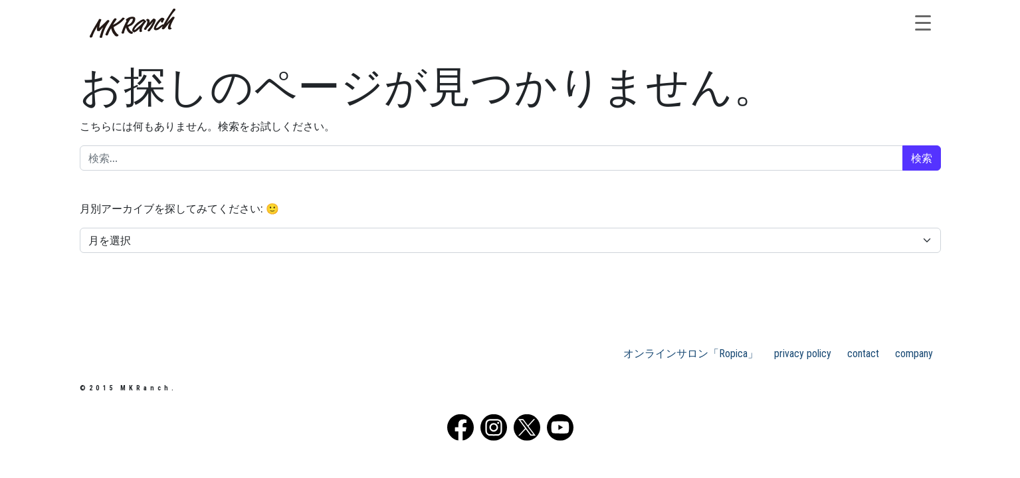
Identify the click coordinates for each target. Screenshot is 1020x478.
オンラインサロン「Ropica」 (690, 353)
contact (863, 353)
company (914, 353)
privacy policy (802, 353)
